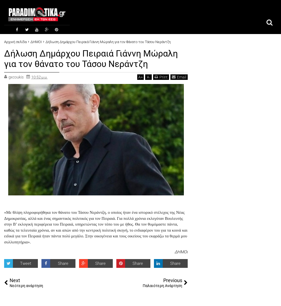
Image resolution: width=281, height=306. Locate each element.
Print (161, 77)
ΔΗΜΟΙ (181, 251)
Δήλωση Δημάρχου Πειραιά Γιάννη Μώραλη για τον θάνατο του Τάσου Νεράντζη (91, 58)
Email (179, 77)
